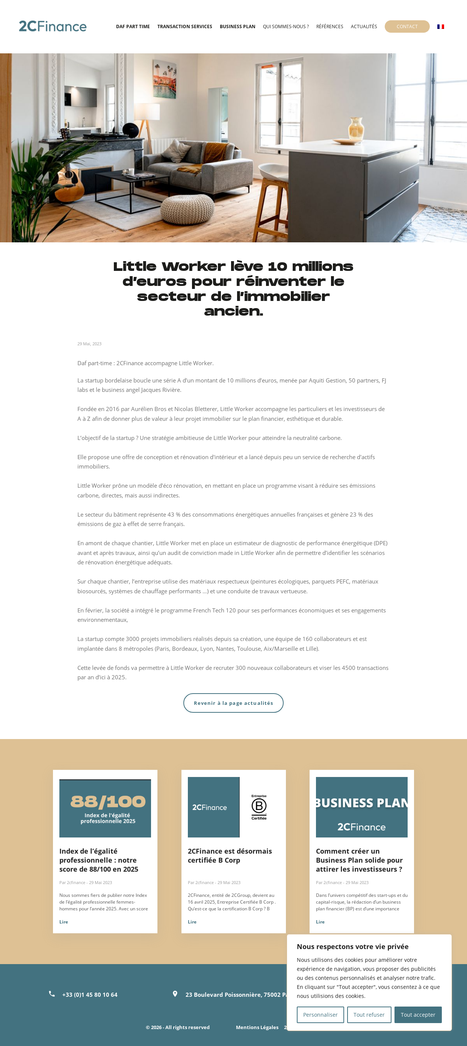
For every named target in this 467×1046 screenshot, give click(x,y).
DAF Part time (133, 26)
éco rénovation (182, 485)
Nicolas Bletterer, (196, 409)
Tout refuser (369, 1014)
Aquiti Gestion (327, 380)
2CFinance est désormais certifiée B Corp (230, 855)
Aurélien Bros (148, 409)
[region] (369, 982)
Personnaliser (320, 1014)
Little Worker (237, 409)
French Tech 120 (214, 610)
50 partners (364, 380)
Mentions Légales (257, 1027)
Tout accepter (418, 1014)
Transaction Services (184, 26)
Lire (63, 922)
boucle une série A (157, 380)
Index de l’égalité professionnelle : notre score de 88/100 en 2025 (98, 860)
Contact (407, 26)
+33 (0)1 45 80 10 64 (90, 994)
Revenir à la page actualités (234, 703)
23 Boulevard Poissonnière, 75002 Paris (241, 994)
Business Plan (237, 26)
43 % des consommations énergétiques (218, 514)
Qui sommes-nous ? (286, 26)
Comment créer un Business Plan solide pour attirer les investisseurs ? (359, 860)
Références (329, 26)
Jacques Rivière (160, 389)
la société (117, 610)
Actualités (364, 26)
